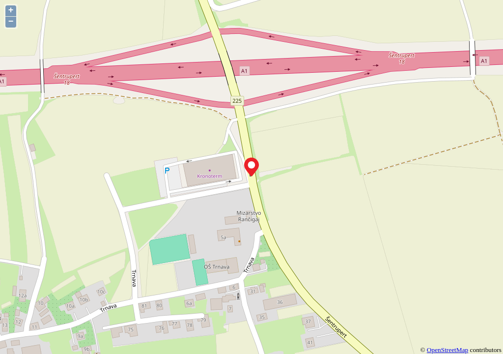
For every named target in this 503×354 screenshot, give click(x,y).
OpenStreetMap (447, 350)
